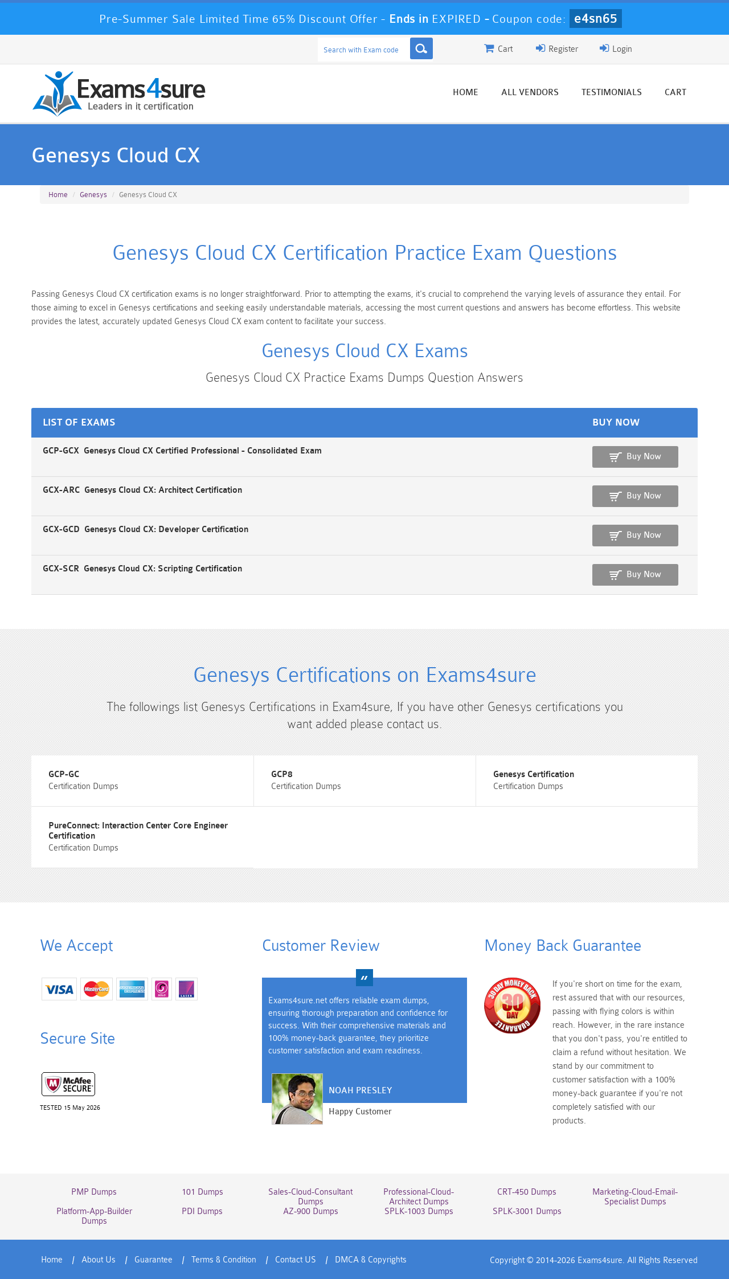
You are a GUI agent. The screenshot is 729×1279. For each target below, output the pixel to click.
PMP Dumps (94, 1192)
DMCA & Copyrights (371, 1260)
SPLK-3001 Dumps (527, 1211)
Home (465, 92)
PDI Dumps (202, 1211)
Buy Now (643, 456)
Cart (675, 92)
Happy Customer (360, 1112)
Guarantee (153, 1260)
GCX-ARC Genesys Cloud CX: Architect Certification (142, 490)
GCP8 (282, 774)
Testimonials (611, 92)
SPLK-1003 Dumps (418, 1211)
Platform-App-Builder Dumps (94, 1216)
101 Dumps (202, 1192)
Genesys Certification (533, 774)
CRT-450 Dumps (526, 1192)
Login (616, 48)
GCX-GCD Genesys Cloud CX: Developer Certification (145, 529)
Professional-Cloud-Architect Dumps (418, 1197)
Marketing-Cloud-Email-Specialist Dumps (635, 1197)
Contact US (295, 1260)
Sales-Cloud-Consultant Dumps (310, 1197)
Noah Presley (360, 1091)
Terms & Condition (223, 1260)
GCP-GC (63, 774)
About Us (98, 1260)
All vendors (530, 92)
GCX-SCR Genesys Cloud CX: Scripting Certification (142, 569)
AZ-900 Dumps (310, 1211)
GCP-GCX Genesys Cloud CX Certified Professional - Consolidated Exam (182, 451)
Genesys (93, 194)
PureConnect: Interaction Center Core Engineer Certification (138, 831)
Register (557, 48)
